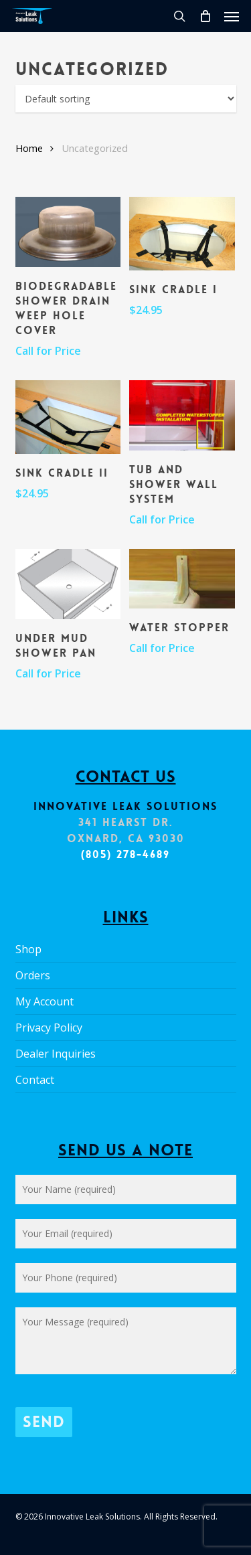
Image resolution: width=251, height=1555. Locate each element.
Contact (34, 1079)
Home (29, 148)
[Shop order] (125, 98)
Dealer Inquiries (55, 1053)
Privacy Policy (48, 1027)
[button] (231, 16)
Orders (32, 975)
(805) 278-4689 (126, 854)
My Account (44, 1001)
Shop (28, 949)
